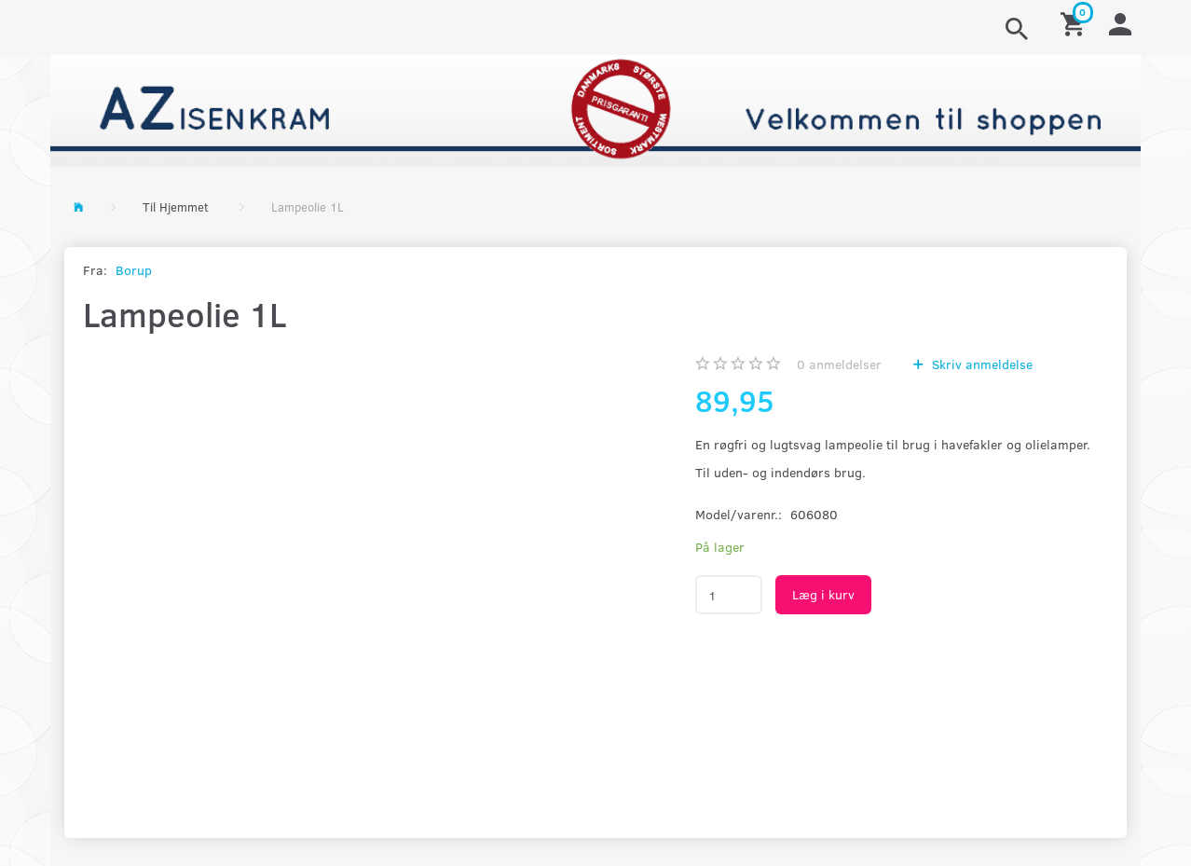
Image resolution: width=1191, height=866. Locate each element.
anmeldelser (839, 364)
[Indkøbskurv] (1075, 23)
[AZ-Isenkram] (595, 108)
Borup (134, 270)
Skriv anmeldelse (980, 364)
